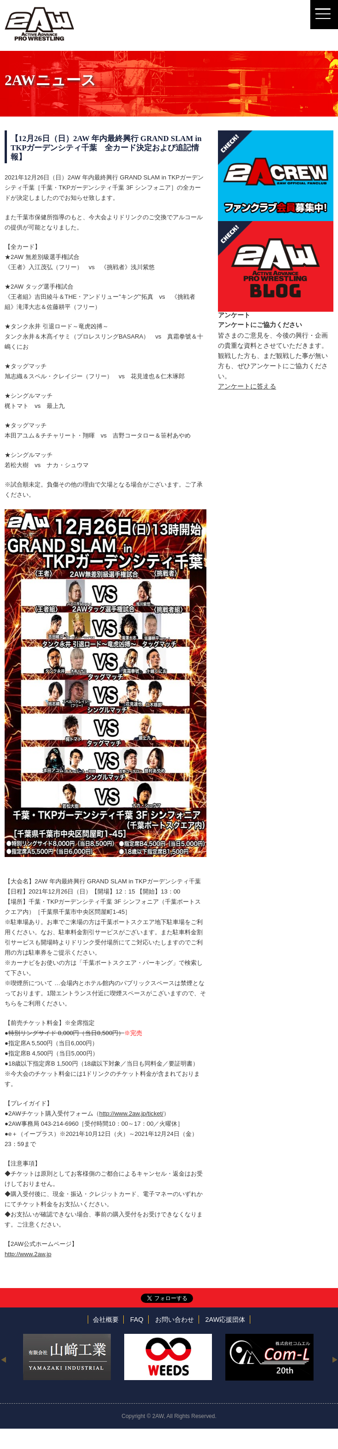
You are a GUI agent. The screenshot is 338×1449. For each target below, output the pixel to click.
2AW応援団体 (225, 1319)
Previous (3, 1359)
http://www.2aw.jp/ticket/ (131, 1113)
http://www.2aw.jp (28, 1254)
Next (334, 1359)
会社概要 (106, 1319)
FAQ (137, 1319)
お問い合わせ (174, 1319)
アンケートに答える (247, 386)
